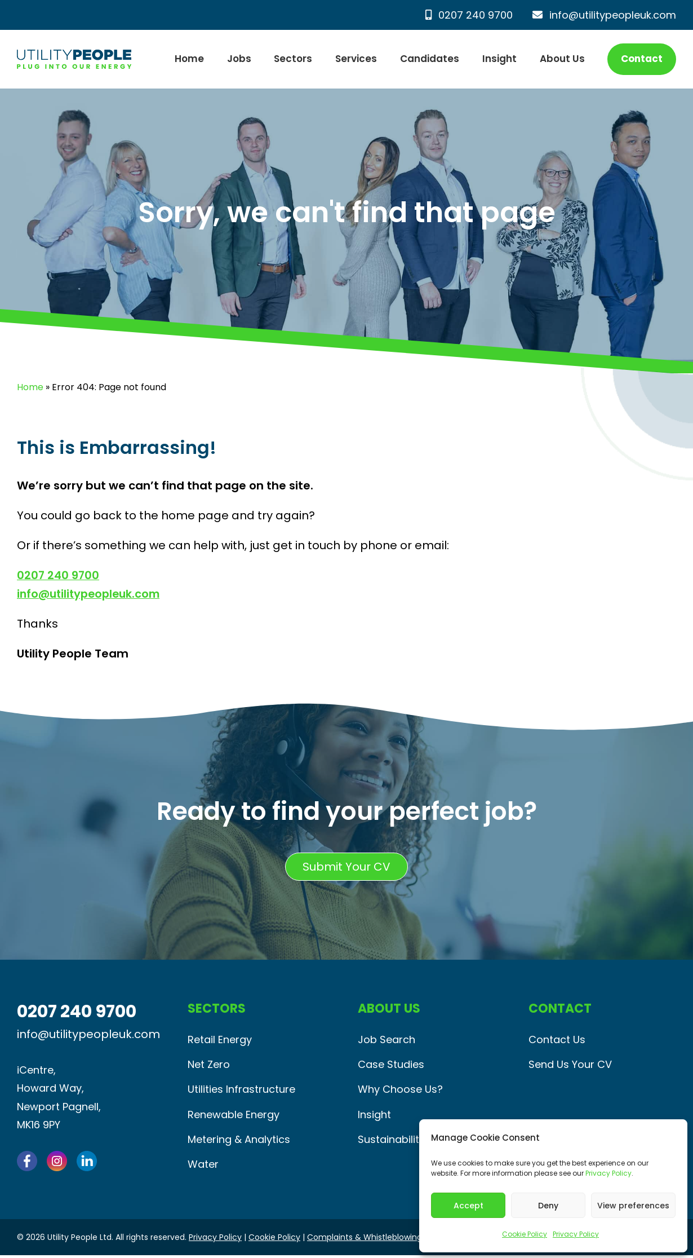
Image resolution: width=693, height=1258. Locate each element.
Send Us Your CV (570, 1065)
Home (189, 58)
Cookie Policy (524, 1234)
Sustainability (391, 1141)
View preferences (633, 1205)
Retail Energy (220, 1039)
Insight (499, 58)
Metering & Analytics (239, 1141)
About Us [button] (562, 58)
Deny (548, 1205)
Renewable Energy (233, 1116)
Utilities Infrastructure (241, 1090)
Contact (642, 58)
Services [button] (356, 58)
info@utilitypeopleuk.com (604, 15)
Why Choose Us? (400, 1090)
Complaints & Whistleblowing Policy (377, 1240)
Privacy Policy (608, 1173)
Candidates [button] (429, 58)
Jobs (239, 58)
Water (203, 1166)
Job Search (386, 1039)
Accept (468, 1205)
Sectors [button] (293, 58)
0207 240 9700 (469, 15)
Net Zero (209, 1065)
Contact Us (556, 1039)
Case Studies (391, 1065)
